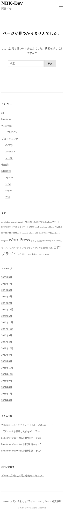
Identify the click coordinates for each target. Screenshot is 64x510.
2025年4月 (6, 296)
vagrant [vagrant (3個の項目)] (54, 232)
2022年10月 (7, 348)
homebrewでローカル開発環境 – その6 (21, 437)
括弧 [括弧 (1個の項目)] (51, 248)
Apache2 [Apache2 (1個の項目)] (4, 222)
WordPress (6, 125)
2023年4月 (6, 342)
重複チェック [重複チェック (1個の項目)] (37, 254)
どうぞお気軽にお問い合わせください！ (22, 475)
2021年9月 (6, 380)
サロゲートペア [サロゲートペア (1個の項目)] (48, 241)
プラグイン (11, 132)
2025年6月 (6, 290)
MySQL (9, 158)
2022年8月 (6, 354)
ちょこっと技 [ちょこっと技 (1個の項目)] (36, 241)
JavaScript (10, 151)
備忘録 (5, 164)
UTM (8, 184)
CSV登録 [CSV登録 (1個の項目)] (41, 222)
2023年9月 (6, 335)
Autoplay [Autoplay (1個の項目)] (21, 222)
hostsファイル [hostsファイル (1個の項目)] (54, 222)
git (2, 112)
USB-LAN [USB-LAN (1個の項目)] (39, 233)
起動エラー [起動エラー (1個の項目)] (26, 254)
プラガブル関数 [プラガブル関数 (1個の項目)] (41, 248)
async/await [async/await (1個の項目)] (12, 222)
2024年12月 (7, 309)
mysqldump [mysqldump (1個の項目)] (49, 227)
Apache (9, 177)
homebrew (6, 119)
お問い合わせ (17, 501)
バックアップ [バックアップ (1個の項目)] (13, 248)
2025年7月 (6, 283)
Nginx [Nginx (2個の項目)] (58, 226)
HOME (6, 501)
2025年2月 (6, 303)
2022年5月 (6, 361)
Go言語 (9, 145)
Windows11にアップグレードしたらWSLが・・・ (27, 424)
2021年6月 (6, 400)
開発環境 (6, 171)
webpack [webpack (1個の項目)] (4, 241)
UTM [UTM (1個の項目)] (46, 233)
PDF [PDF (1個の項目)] (3, 233)
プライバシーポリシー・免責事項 (43, 501)
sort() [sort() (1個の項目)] (19, 233)
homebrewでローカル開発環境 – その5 (21, 444)
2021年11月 (7, 367)
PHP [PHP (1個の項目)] (7, 233)
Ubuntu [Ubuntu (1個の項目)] (31, 233)
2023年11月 (7, 322)
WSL (8, 197)
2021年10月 (7, 374)
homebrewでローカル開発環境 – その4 (21, 450)
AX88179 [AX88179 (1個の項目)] (28, 222)
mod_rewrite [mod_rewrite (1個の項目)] (40, 227)
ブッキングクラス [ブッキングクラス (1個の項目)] (26, 248)
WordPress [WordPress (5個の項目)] (19, 239)
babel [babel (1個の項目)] (35, 222)
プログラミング (9, 138)
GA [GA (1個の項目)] (46, 222)
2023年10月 (7, 329)
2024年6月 (6, 316)
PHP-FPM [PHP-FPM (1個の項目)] (13, 233)
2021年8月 (6, 387)
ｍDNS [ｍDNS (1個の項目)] (46, 254)
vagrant (9, 190)
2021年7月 (6, 393)
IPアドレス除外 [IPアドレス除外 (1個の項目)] (28, 227)
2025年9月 (6, 277)
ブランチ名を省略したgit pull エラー (20, 431)
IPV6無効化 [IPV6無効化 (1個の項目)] (17, 227)
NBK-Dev (12, 3)
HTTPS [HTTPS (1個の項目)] (4, 227)
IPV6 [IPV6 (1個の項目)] (9, 227)
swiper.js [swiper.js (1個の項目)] (25, 233)
